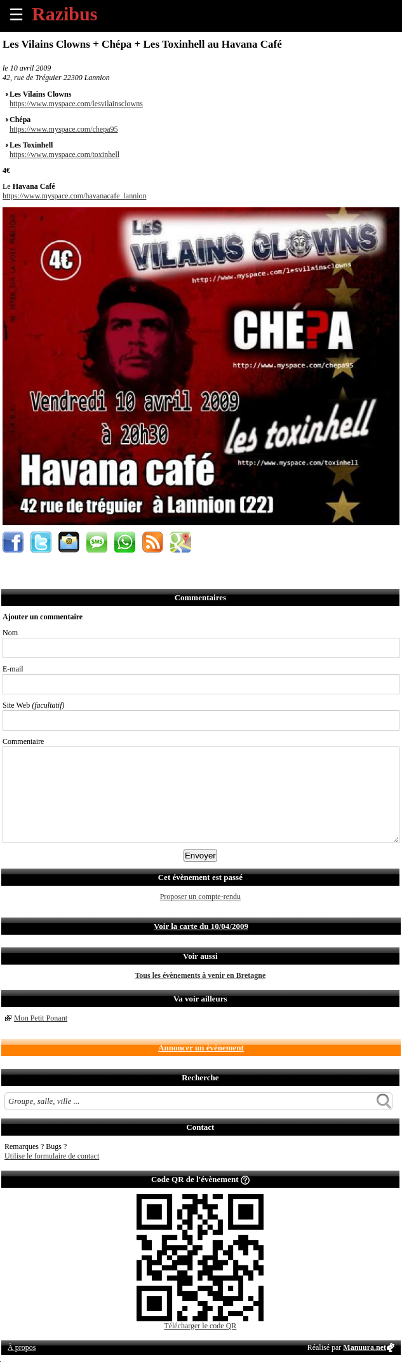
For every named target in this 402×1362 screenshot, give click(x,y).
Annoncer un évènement (201, 1047)
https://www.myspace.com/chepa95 (64, 129)
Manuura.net (364, 1347)
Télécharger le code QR (200, 1325)
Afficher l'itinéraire (180, 542)
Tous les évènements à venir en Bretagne (200, 975)
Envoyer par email (68, 542)
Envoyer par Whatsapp (124, 542)
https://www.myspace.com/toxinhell (64, 154)
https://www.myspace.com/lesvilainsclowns (76, 103)
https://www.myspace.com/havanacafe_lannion (74, 195)
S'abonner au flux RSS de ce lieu (152, 542)
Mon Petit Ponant (40, 1018)
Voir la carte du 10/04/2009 (201, 926)
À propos (22, 1347)
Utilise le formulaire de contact (51, 1156)
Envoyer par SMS (96, 542)
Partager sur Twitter (40, 542)
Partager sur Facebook (13, 542)
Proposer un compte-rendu (200, 896)
